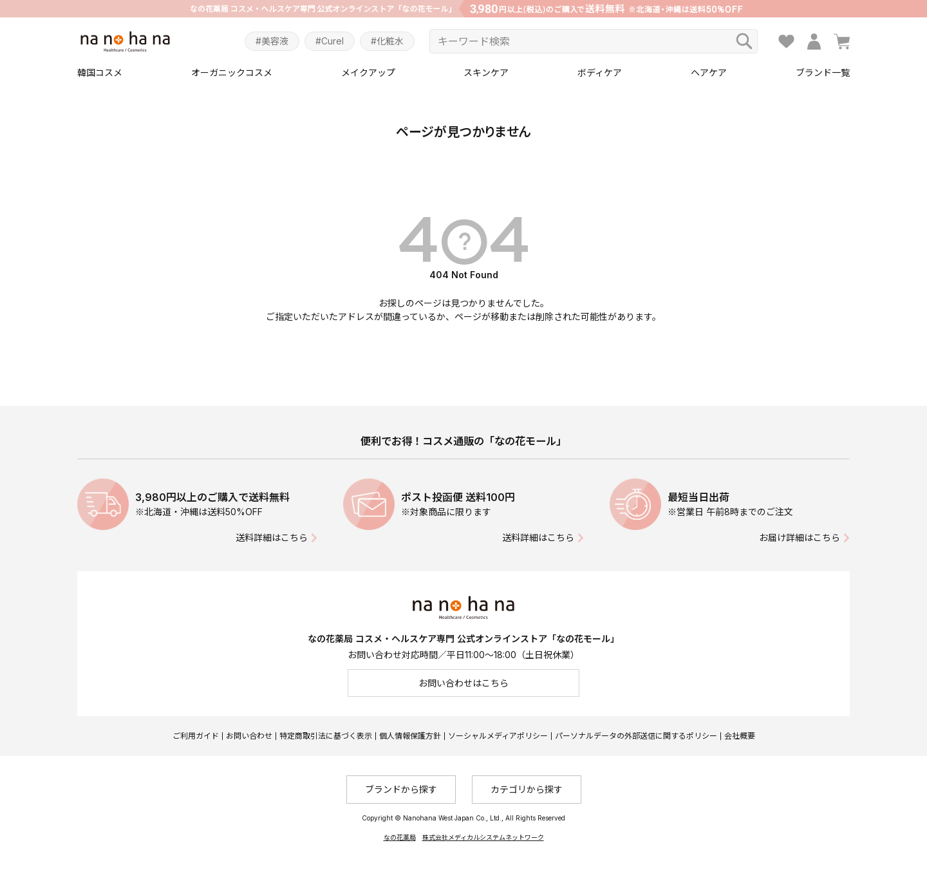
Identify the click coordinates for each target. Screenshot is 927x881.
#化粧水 (387, 40)
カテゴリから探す (527, 789)
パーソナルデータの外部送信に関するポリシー (636, 736)
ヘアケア (709, 72)
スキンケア (486, 72)
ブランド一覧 (823, 72)
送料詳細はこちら (272, 537)
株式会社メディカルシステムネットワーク (483, 837)
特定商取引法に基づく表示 (325, 736)
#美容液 (272, 40)
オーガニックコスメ (231, 72)
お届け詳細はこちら (799, 537)
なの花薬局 (400, 837)
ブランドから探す (401, 789)
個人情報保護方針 (410, 736)
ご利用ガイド (196, 736)
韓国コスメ (99, 72)
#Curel (329, 40)
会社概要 (739, 736)
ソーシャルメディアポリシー (498, 736)
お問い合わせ (249, 736)
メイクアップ (368, 72)
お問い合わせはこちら (463, 682)
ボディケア (599, 72)
